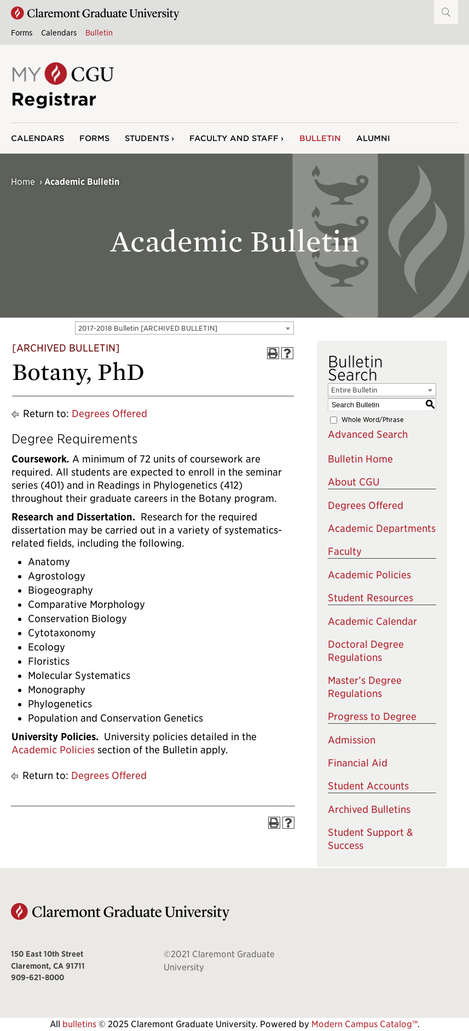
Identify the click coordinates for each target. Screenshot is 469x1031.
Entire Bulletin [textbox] (354, 390)
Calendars (59, 32)
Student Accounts (368, 786)
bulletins (79, 1024)
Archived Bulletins (369, 809)
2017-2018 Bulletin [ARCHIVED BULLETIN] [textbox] (147, 328)
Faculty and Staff (234, 138)
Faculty (345, 551)
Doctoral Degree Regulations (366, 650)
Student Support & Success (370, 839)
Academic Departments (382, 528)
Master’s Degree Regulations (365, 687)
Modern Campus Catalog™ (364, 1024)
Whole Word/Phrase (372, 419)
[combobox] (184, 328)
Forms (21, 32)
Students (147, 138)
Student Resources (370, 598)
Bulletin (99, 32)
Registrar (53, 99)
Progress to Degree (372, 716)
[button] (446, 12)
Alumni (373, 138)
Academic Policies (53, 749)
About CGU (354, 482)
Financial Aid (357, 763)
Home (23, 182)
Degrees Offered (109, 413)
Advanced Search (368, 434)
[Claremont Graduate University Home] (95, 14)
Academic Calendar (372, 621)
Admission (351, 740)
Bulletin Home (360, 459)
